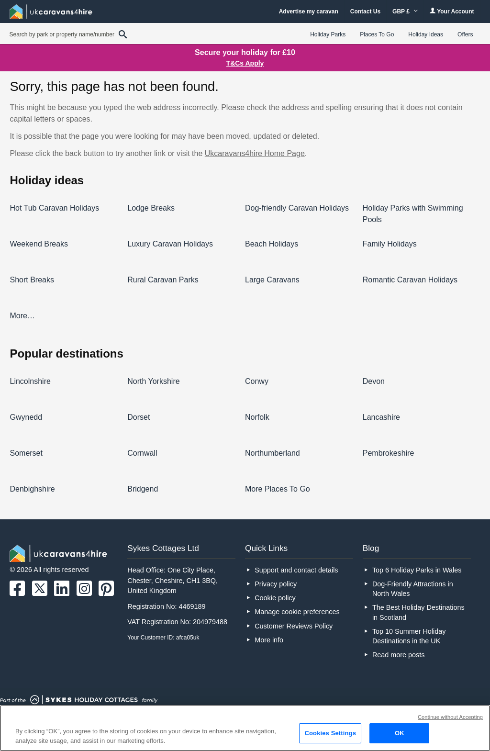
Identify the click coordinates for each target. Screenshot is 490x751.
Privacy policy (276, 584)
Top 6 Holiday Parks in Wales (417, 570)
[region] (245, 728)
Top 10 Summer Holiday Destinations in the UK (409, 636)
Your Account (452, 11)
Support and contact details (296, 570)
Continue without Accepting (450, 717)
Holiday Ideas (425, 34)
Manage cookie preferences (297, 612)
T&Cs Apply (245, 63)
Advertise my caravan (308, 11)
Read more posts (398, 655)
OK (399, 733)
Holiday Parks (327, 34)
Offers (465, 34)
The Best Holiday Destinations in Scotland (418, 612)
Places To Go (377, 34)
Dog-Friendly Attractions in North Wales (412, 588)
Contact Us (365, 11)
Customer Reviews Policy (294, 626)
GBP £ (405, 11)
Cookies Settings (330, 733)
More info (269, 640)
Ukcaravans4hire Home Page (255, 153)
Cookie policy (275, 598)
